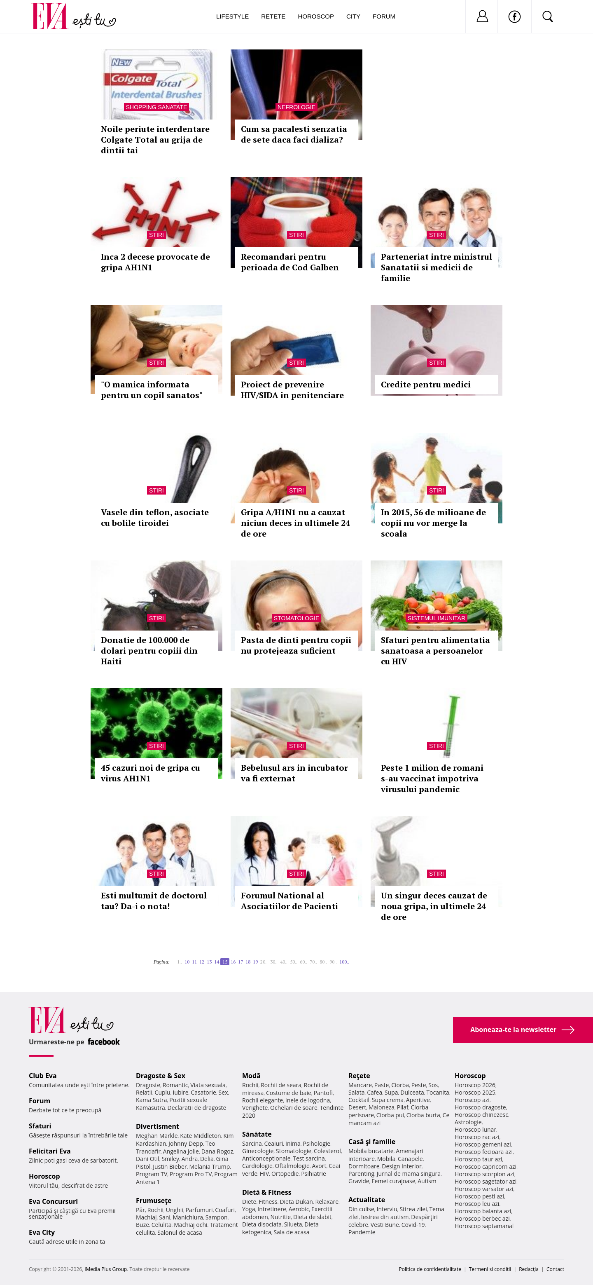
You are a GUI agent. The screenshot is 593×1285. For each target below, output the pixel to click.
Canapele (410, 1159)
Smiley (170, 1159)
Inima (293, 1143)
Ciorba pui (390, 1115)
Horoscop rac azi (477, 1137)
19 (255, 962)
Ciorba (400, 1085)
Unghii (174, 1210)
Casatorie (203, 1092)
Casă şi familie (371, 1141)
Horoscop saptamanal (484, 1226)
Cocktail (358, 1100)
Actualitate (366, 1199)
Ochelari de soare (294, 1107)
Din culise (361, 1209)
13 (209, 962)
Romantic (175, 1085)
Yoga (248, 1209)
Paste (381, 1085)
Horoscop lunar (475, 1129)
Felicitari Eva (50, 1151)
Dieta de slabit (312, 1217)
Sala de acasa (291, 1232)
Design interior (401, 1166)
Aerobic (299, 1209)
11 (194, 962)
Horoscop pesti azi (479, 1196)
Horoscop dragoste (480, 1107)
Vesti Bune (385, 1225)
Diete (249, 1201)
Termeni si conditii (490, 1269)
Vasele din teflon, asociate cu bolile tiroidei (155, 517)
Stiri (156, 235)
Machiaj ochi (190, 1225)
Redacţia (529, 1269)
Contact (555, 1269)
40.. (283, 962)
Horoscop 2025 (475, 1092)
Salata (356, 1092)
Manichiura (188, 1217)
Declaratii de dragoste (197, 1107)
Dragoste (148, 1085)
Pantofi (323, 1093)
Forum (384, 16)
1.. (179, 962)
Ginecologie (257, 1151)
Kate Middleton (200, 1136)
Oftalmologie (292, 1166)
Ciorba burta (423, 1115)
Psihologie (317, 1143)
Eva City (42, 1232)
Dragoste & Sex (160, 1075)
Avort (319, 1166)
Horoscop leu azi (477, 1204)
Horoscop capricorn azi (485, 1166)
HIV (264, 1173)
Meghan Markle (157, 1136)
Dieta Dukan (296, 1201)
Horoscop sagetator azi (485, 1181)
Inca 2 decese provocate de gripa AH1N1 (155, 262)
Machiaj (146, 1217)
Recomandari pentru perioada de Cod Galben (290, 262)
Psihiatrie (313, 1173)
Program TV (151, 1174)
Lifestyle (232, 16)
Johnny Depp (185, 1143)
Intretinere (271, 1209)
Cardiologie (257, 1166)
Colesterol (327, 1151)
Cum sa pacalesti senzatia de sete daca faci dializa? (294, 134)
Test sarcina (309, 1158)
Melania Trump (209, 1166)
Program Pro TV (191, 1174)
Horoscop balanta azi (483, 1211)
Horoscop (316, 16)
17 (240, 962)
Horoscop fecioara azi (484, 1152)
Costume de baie (288, 1093)
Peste (418, 1085)
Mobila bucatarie (371, 1151)
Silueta (293, 1224)
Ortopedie (285, 1173)
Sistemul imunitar (436, 618)
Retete (273, 16)
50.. (293, 962)
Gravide (358, 1181)
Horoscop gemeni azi (483, 1144)
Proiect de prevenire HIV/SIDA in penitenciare (292, 390)
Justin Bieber (170, 1166)
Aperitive (418, 1100)
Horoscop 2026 (475, 1085)
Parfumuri (199, 1210)
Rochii (155, 1210)
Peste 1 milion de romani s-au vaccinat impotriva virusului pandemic (432, 778)
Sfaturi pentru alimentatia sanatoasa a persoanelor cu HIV (435, 650)
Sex (223, 1092)
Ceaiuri (273, 1143)
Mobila (386, 1159)
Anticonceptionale (266, 1158)
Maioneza (382, 1107)
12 (201, 962)
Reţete (359, 1075)
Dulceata (412, 1092)
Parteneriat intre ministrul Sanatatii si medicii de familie (436, 267)
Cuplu (162, 1092)
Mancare (360, 1085)
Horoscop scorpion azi (484, 1174)
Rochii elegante (262, 1100)
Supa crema (388, 1100)
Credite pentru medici (426, 384)
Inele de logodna (307, 1100)
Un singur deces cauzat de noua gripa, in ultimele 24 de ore (434, 906)
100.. (344, 962)
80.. (323, 962)
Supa (391, 1092)
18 (247, 962)
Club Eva (43, 1075)
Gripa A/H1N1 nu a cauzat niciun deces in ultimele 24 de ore (295, 522)
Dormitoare (364, 1166)
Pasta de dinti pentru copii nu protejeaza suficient (296, 645)
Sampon (216, 1217)
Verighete (255, 1107)
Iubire (180, 1092)
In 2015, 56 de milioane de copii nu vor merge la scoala (433, 522)
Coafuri (225, 1210)
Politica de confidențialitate (430, 1269)
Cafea (374, 1092)
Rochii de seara (281, 1085)
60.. (303, 962)
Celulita (162, 1225)
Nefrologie (296, 107)
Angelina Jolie (181, 1151)
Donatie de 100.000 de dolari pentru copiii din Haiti (149, 650)
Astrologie (468, 1122)
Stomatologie (296, 618)
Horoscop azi (472, 1100)
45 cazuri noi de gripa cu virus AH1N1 (150, 773)
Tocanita (437, 1092)
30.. (274, 962)
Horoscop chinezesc (481, 1115)
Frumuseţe (154, 1200)
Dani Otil (147, 1159)
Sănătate (257, 1134)
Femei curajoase (393, 1181)
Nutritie (280, 1217)
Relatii (144, 1092)
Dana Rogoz (217, 1151)
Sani (164, 1217)
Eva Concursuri (53, 1201)
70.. (313, 962)
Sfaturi (40, 1125)
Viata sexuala (208, 1085)
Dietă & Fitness (267, 1192)
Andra (190, 1159)
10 (186, 962)
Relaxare (327, 1201)
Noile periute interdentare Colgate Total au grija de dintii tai (155, 139)
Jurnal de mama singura (409, 1173)
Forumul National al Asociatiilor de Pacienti (289, 901)
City (353, 16)
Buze (142, 1225)
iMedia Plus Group (105, 1269)
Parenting (361, 1173)
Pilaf (403, 1107)
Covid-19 (413, 1225)
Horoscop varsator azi (484, 1189)
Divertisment (157, 1126)
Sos (433, 1085)
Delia (207, 1159)
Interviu (387, 1209)
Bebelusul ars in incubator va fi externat (294, 773)
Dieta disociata (262, 1224)
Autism (427, 1181)
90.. (333, 962)
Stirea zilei (413, 1209)
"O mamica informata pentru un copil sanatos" (152, 390)
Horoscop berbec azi (482, 1218)
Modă (251, 1075)
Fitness (268, 1201)
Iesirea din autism (385, 1217)
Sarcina (252, 1143)
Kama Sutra (151, 1100)
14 (216, 962)
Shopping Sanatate (156, 107)
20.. (264, 962)
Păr (140, 1210)
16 (233, 962)
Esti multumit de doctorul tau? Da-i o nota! (154, 901)
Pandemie (362, 1232)
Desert (357, 1107)
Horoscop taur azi (478, 1159)
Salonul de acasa (179, 1232)
